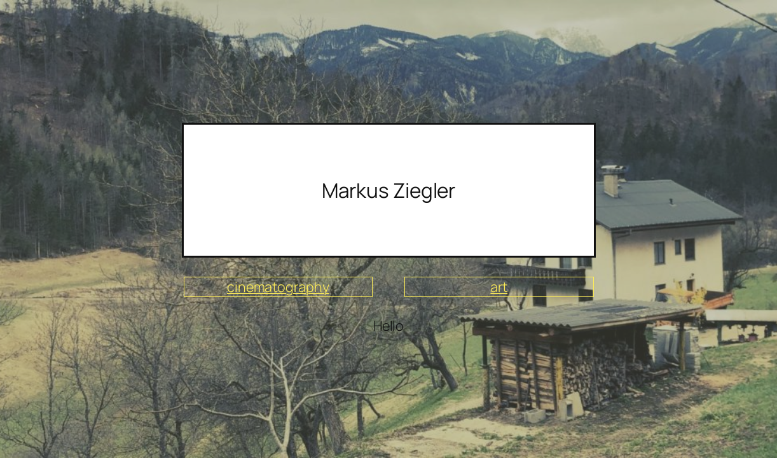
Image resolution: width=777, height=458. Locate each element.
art (498, 286)
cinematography (278, 286)
